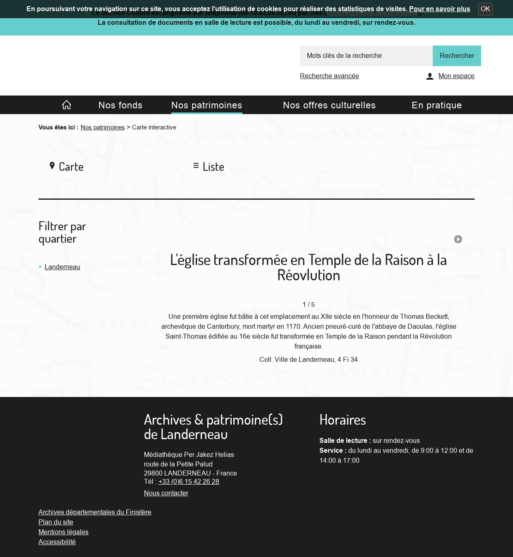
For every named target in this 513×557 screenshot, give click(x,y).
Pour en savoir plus (439, 9)
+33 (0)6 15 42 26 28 (188, 481)
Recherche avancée (329, 76)
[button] (485, 9)
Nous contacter (166, 493)
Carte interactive (154, 127)
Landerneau (62, 267)
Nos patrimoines (103, 127)
